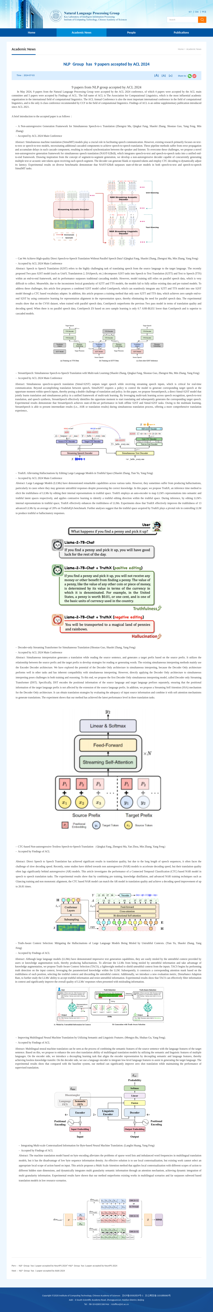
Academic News (81, 32)
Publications (181, 32)
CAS (196, 12)
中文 (204, 12)
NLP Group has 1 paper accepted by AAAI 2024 (42, 1270)
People (131, 32)
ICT (190, 12)
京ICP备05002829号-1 (132, 1295)
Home (31, 32)
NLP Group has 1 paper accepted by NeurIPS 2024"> (68, 1265)
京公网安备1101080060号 (158, 1295)
